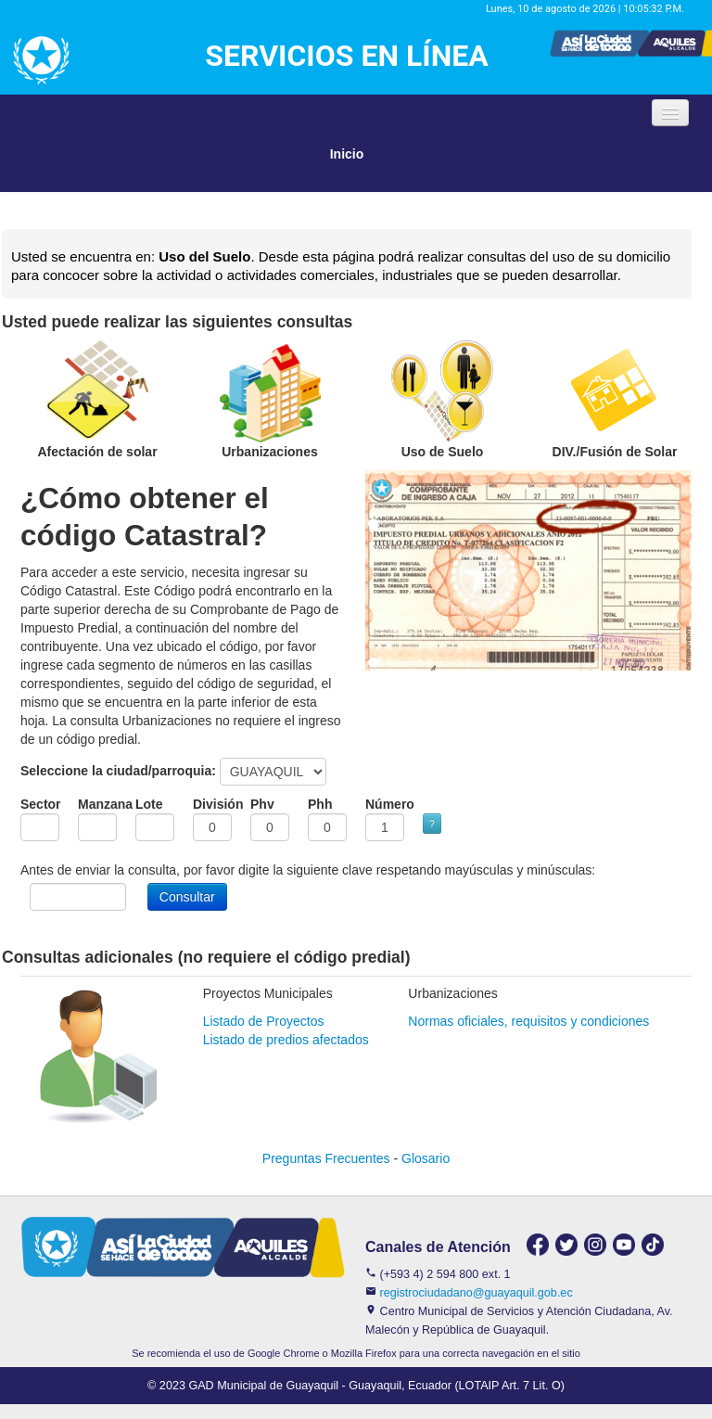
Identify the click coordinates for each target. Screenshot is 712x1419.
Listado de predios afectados (286, 1039)
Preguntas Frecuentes (326, 1158)
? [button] (432, 823)
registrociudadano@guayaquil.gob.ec (476, 1292)
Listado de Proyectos (263, 1021)
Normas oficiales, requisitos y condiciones (528, 1021)
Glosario (425, 1158)
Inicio (347, 154)
